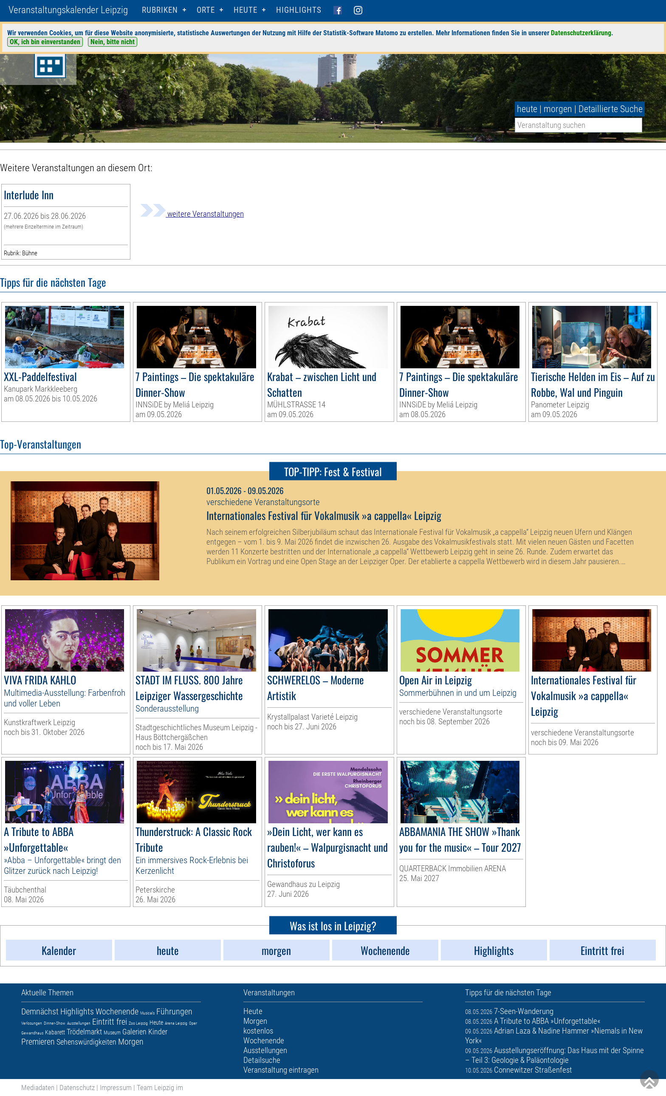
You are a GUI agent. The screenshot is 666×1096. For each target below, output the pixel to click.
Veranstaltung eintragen (281, 1070)
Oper (193, 1023)
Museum (112, 1033)
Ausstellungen (78, 1023)
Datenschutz (77, 1087)
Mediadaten (37, 1087)
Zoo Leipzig (138, 1023)
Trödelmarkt (84, 1031)
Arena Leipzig (176, 1023)
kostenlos (258, 1031)
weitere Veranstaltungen (192, 214)
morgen (558, 109)
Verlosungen (31, 1023)
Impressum (116, 1087)
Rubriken (160, 10)
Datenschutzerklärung (581, 33)
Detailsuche (261, 1060)
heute (527, 109)
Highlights (299, 10)
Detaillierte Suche (611, 109)
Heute (156, 1022)
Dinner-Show (54, 1023)
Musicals (147, 1013)
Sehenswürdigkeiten (86, 1041)
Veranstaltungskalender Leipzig (68, 10)
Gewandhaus (32, 1033)
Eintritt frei (109, 1022)
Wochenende (117, 1011)
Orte (206, 10)
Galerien (134, 1031)
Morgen (131, 1042)
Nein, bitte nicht (112, 42)
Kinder (157, 1031)
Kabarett (55, 1032)
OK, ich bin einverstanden (45, 42)
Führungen (174, 1011)
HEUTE (245, 10)
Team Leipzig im (160, 1087)
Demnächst (40, 1011)
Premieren (38, 1042)
